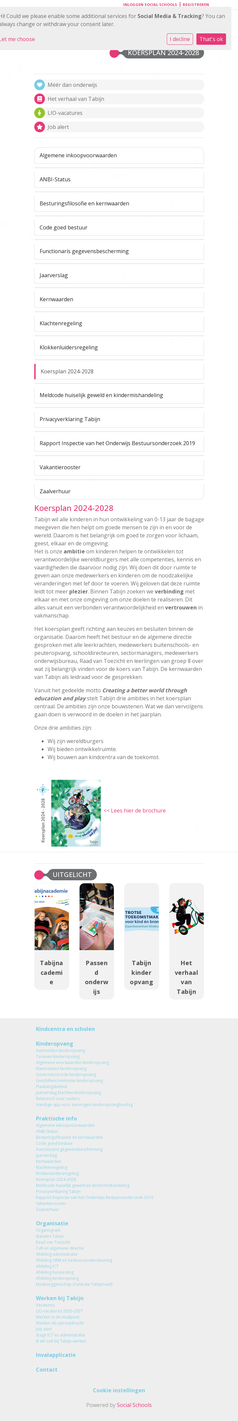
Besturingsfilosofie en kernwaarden (84, 203)
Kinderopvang (54, 1043)
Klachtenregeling (61, 323)
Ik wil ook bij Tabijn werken (61, 1341)
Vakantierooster (60, 467)
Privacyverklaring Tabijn (70, 419)
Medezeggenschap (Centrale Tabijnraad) (74, 1284)
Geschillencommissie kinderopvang (69, 1080)
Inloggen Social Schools (150, 4)
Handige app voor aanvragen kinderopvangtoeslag (84, 1104)
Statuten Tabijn (50, 1236)
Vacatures (45, 1305)
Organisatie (52, 1223)
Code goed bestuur (64, 227)
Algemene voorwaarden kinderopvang (72, 1062)
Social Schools (134, 1405)
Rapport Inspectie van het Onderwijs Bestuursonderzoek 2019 (117, 443)
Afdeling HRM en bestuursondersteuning (74, 1260)
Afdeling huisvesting (55, 1272)
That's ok (211, 39)
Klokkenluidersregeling (69, 347)
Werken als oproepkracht (60, 1323)
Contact (47, 1369)
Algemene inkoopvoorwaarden (78, 155)
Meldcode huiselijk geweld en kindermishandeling (101, 395)
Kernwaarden (56, 299)
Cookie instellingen (119, 1390)
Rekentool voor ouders (58, 1098)
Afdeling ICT (47, 1266)
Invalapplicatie (56, 1355)
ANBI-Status (55, 179)
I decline (180, 39)
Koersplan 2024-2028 (67, 371)
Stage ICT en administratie (60, 1335)
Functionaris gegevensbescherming (84, 251)
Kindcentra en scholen (65, 1029)
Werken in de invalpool (57, 1317)
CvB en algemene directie (60, 1248)
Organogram (48, 1230)
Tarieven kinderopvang (58, 1056)
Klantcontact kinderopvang (61, 1068)
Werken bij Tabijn (60, 1298)
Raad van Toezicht (53, 1242)
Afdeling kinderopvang (57, 1278)
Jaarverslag (54, 275)
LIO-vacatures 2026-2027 (59, 1311)
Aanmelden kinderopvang (60, 1050)
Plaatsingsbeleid (51, 1086)
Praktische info (56, 1118)
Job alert (44, 1329)
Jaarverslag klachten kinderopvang (68, 1092)
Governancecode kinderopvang (66, 1074)
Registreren (196, 4)
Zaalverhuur (55, 491)
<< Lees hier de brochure (135, 810)
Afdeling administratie (57, 1254)
